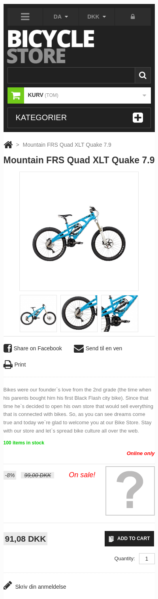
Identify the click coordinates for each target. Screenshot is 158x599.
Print (15, 365)
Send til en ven (98, 348)
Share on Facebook (33, 348)
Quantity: (124, 558)
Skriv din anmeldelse (35, 585)
